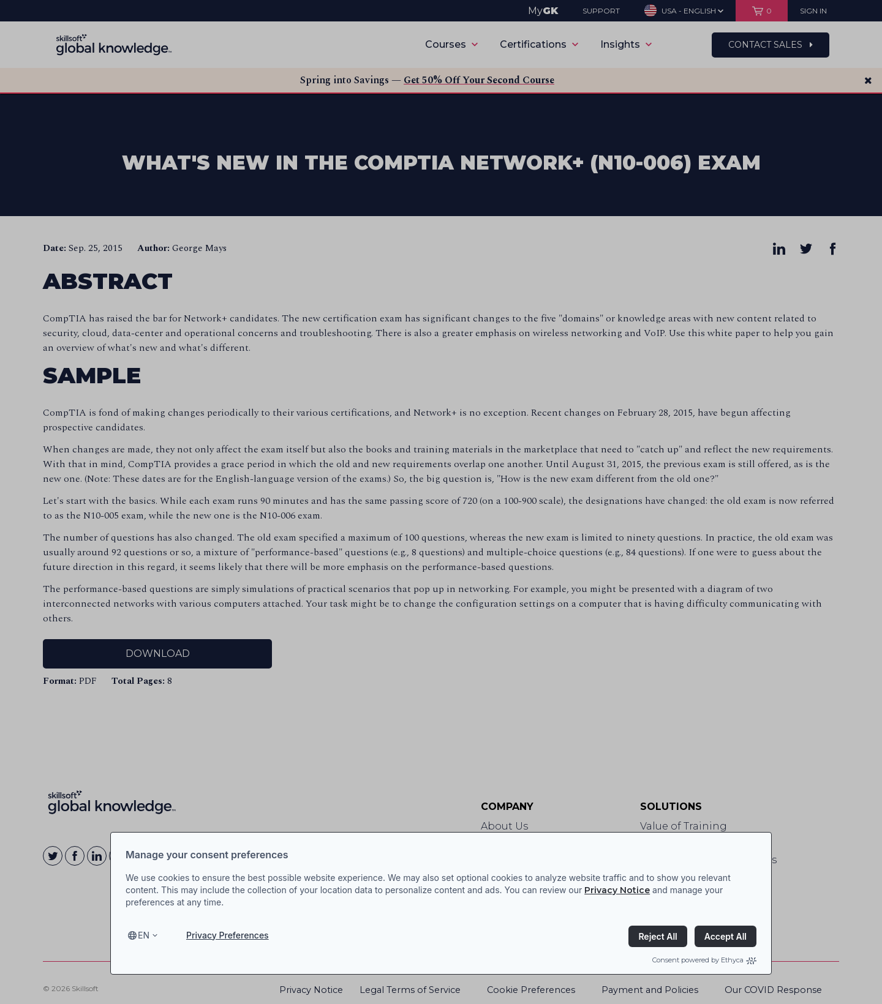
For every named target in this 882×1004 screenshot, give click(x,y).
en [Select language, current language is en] (143, 935)
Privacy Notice (617, 890)
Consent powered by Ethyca (704, 960)
